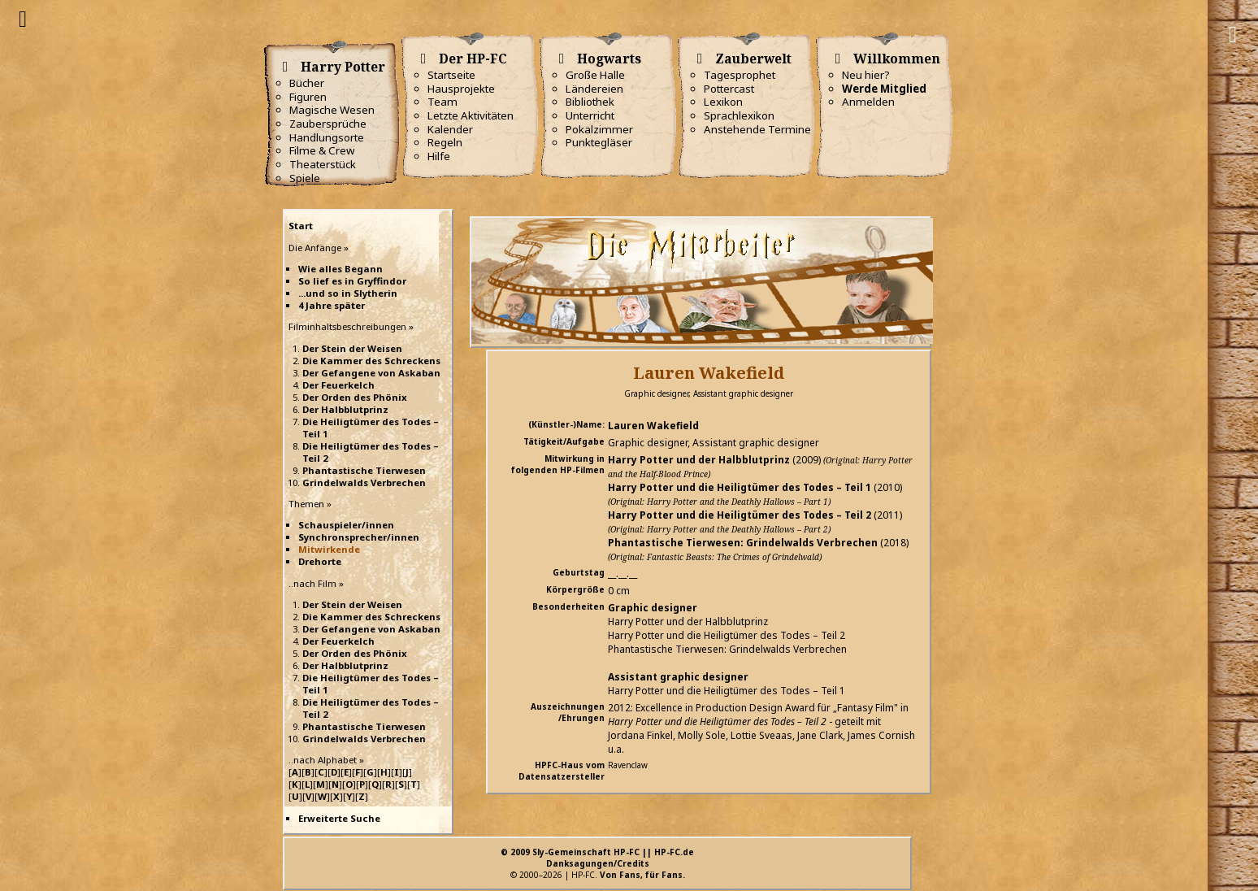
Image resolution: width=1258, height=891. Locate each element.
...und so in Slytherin (347, 293)
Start (300, 225)
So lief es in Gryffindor (352, 281)
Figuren (308, 96)
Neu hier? (866, 74)
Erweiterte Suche (339, 818)
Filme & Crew (321, 150)
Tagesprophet (739, 74)
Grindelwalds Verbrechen (364, 482)
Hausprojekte (461, 88)
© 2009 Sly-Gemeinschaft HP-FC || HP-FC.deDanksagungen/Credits (597, 857)
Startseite (451, 74)
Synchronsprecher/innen (358, 537)
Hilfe (438, 156)
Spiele (304, 178)
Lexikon (723, 101)
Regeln (444, 142)
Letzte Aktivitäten (470, 115)
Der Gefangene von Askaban (371, 373)
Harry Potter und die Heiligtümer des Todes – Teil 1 (739, 487)
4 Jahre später (331, 305)
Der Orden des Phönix (354, 397)
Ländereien (594, 88)
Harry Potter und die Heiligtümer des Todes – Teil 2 (739, 515)
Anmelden (868, 101)
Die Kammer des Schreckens (371, 360)
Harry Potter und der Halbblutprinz (699, 460)
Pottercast (729, 88)
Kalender (450, 129)
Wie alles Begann (340, 269)
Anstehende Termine (757, 129)
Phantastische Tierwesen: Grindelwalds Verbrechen (743, 543)
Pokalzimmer (599, 129)
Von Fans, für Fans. (642, 874)
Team (442, 101)
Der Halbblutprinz (345, 409)
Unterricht (590, 115)
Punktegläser (599, 142)
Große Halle (595, 74)
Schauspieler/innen (346, 525)
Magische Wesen (332, 109)
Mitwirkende (329, 549)
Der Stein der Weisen (352, 348)
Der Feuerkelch (338, 385)
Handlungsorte (326, 137)
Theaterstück (322, 164)
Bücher (306, 83)
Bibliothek (590, 101)
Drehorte (319, 561)
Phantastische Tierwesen (364, 470)
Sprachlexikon (739, 115)
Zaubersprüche (328, 123)
